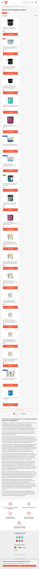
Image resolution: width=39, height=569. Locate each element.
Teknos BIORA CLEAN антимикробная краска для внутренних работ (10, 379)
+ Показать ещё (19, 410)
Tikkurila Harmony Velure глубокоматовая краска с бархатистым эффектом (10, 126)
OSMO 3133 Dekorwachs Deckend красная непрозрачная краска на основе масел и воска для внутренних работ (10, 321)
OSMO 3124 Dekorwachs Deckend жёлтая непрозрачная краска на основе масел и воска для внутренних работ (10, 301)
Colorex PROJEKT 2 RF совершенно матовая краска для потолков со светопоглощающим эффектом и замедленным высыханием (9, 67)
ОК (19, 566)
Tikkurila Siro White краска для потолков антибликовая (10, 398)
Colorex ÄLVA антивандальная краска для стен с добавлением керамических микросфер (10, 48)
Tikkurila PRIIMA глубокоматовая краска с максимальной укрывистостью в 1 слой (10, 106)
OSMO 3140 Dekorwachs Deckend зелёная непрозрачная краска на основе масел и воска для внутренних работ (10, 340)
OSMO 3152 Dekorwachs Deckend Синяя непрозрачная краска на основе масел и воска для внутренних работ (10, 360)
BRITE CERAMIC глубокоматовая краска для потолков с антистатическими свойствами (10, 184)
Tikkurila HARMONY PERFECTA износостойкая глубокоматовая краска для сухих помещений (10, 223)
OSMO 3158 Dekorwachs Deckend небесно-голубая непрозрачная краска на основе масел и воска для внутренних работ (10, 282)
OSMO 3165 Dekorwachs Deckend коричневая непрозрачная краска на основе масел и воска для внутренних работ (10, 243)
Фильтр (5, 15)
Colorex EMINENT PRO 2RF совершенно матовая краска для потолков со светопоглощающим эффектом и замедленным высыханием (10, 87)
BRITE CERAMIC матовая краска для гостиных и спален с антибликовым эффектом (9, 204)
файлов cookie (25, 563)
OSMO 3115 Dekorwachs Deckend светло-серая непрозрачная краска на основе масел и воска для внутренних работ (10, 262)
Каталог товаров (8, 6)
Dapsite (22, 558)
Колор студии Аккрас (6, 2)
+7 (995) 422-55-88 (19, 533)
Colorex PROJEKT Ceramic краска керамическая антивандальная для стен (10, 28)
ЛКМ (13, 6)
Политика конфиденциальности (19, 554)
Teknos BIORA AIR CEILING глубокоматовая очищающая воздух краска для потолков (9, 165)
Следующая (23, 413)
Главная (3, 6)
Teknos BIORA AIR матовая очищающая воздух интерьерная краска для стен (10, 145)
